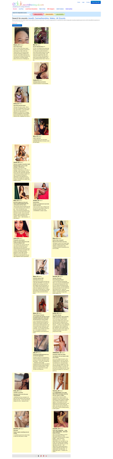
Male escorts (59, 14)
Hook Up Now (69, 8)
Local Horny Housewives (31, 8)
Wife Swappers (50, 8)
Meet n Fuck (42, 8)
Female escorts (38, 14)
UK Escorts (60, 18)
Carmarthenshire (42, 18)
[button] (17, 25)
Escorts (15, 8)
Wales (52, 18)
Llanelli (31, 18)
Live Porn (21, 8)
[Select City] (22, 14)
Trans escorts (49, 14)
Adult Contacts (60, 8)
